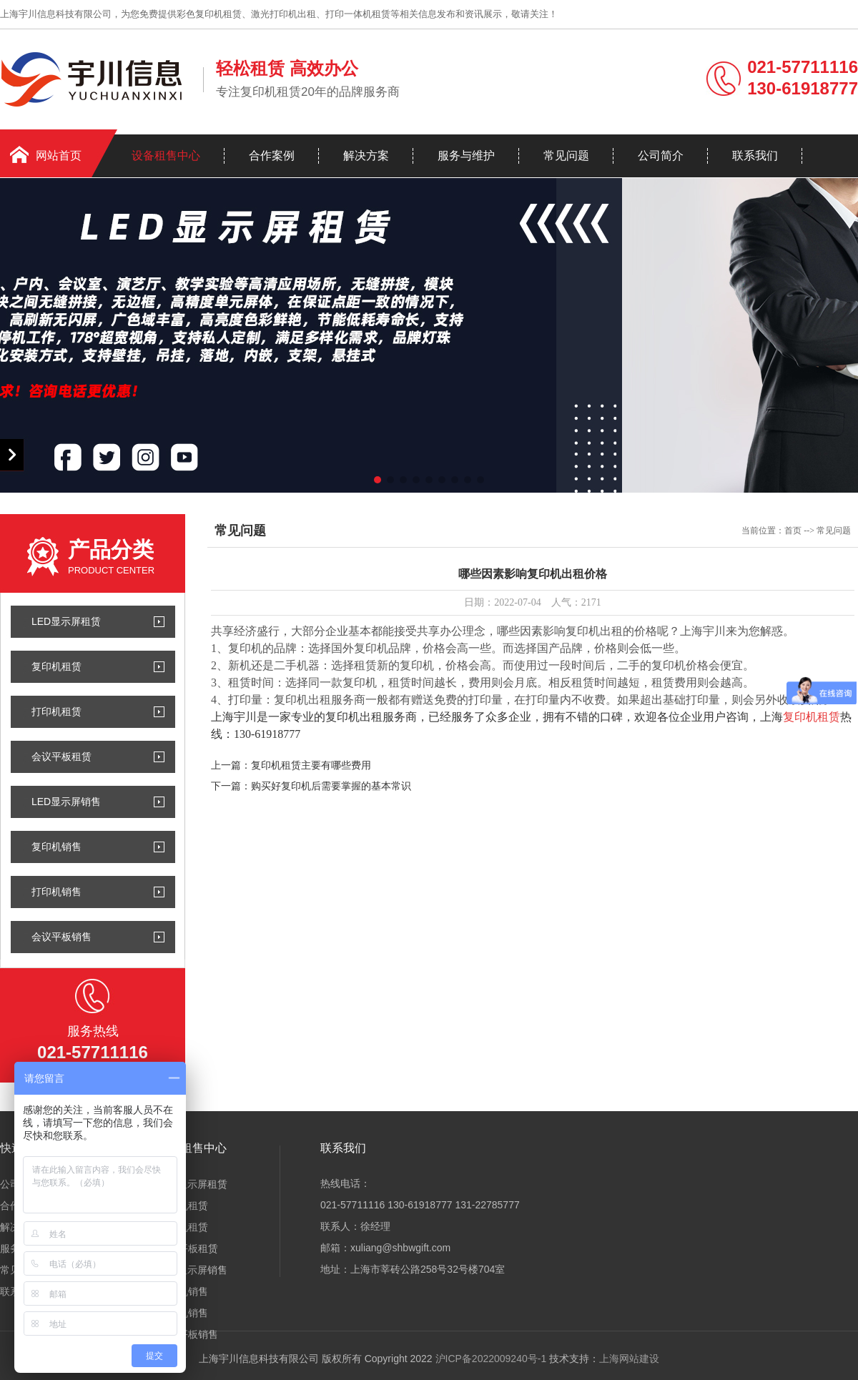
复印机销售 (56, 846)
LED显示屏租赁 (66, 621)
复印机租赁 (56, 666)
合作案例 (272, 155)
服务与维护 (466, 155)
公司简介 (661, 155)
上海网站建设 (629, 1358)
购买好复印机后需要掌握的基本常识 (331, 786)
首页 (793, 531)
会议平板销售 (61, 936)
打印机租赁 (56, 711)
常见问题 (566, 155)
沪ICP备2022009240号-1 (491, 1358)
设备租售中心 (166, 155)
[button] (377, 479)
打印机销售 (56, 891)
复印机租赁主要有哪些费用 (311, 765)
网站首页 (59, 155)
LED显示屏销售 (66, 801)
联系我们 (755, 155)
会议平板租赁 (61, 756)
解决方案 (366, 155)
